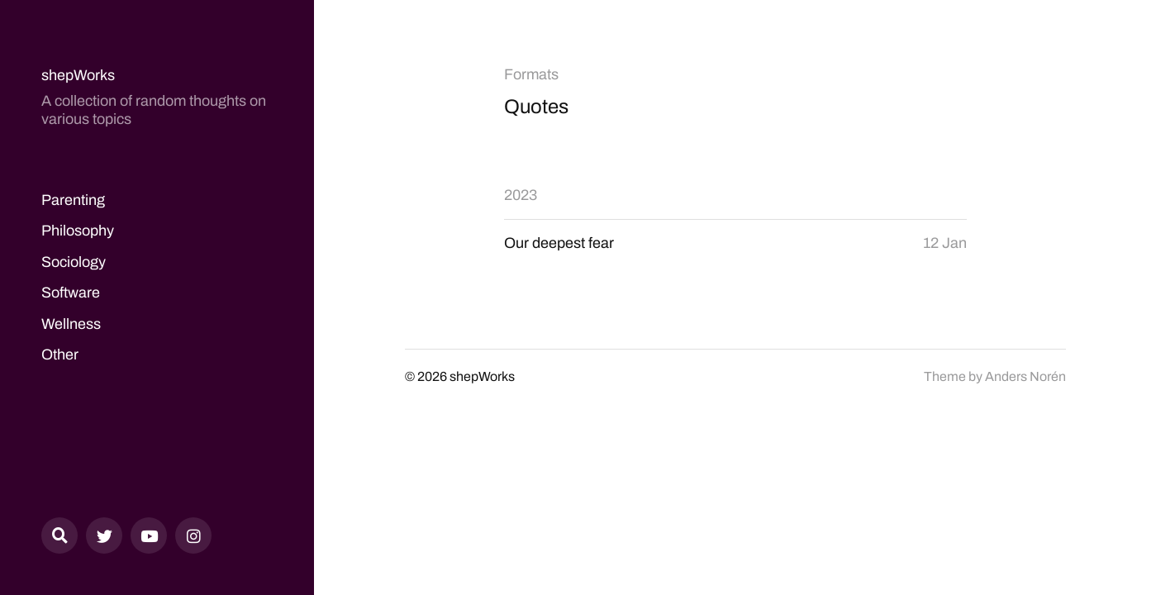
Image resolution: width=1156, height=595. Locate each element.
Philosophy (77, 230)
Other (59, 354)
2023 (520, 195)
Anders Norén (1025, 376)
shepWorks (78, 75)
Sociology (73, 262)
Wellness (71, 324)
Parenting (73, 200)
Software (70, 292)
